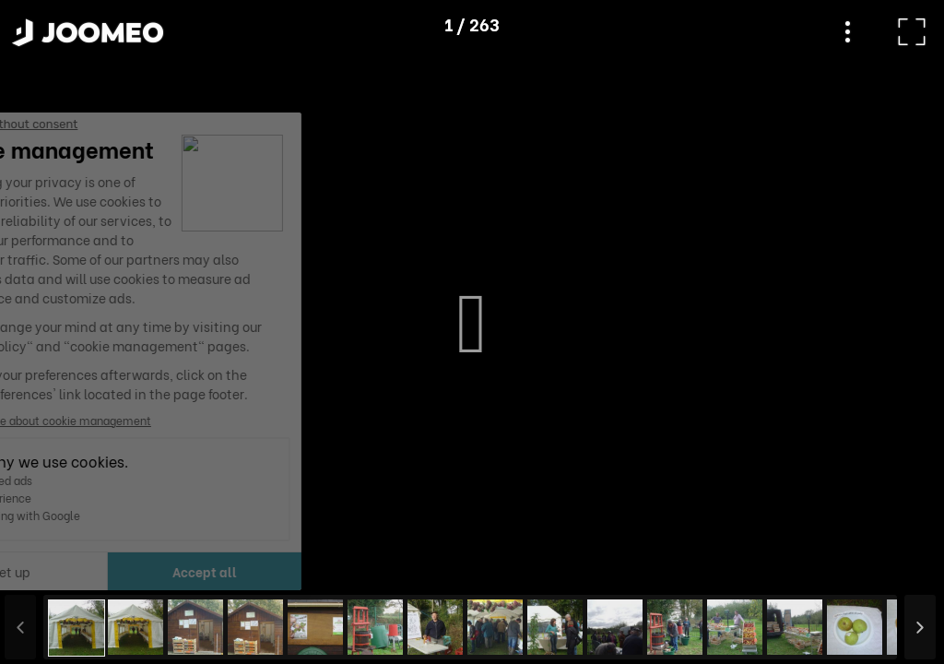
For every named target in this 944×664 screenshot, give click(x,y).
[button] (49, 569)
